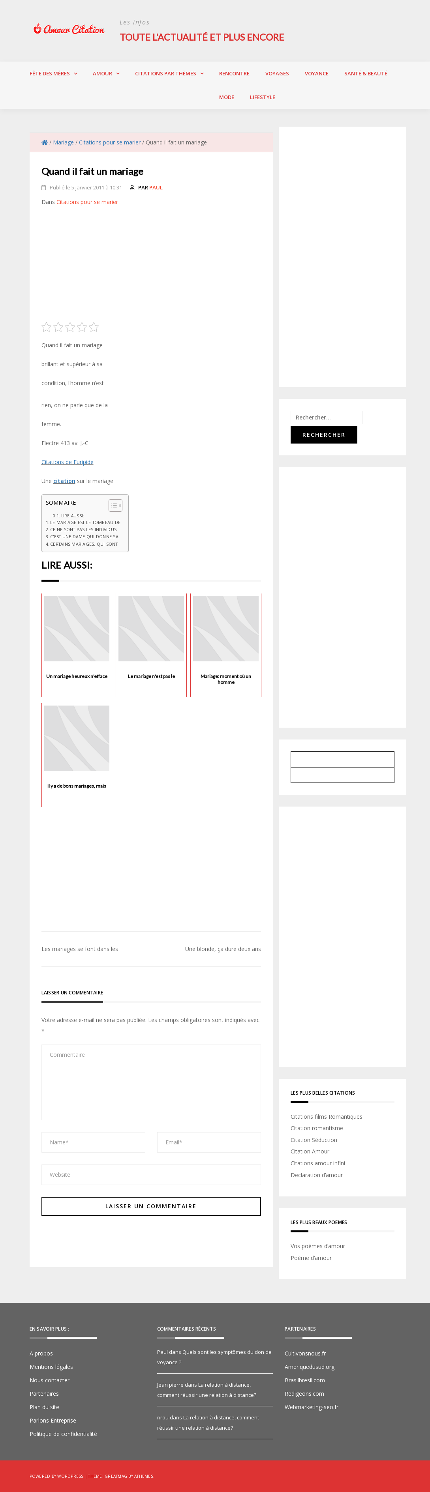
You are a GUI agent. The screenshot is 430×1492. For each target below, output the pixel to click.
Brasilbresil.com (305, 1380)
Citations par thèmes (165, 73)
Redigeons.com (304, 1393)
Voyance (317, 73)
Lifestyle (262, 96)
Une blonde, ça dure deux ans (223, 949)
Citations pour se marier (87, 201)
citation (64, 480)
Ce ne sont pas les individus (83, 529)
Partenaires (44, 1393)
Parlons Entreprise (53, 1420)
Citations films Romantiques (326, 1116)
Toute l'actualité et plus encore (203, 37)
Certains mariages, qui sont (84, 544)
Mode (226, 96)
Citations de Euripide (67, 461)
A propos (41, 1353)
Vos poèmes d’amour (318, 1246)
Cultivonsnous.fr (305, 1353)
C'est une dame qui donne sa (84, 536)
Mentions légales (51, 1366)
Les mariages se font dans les (79, 949)
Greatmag (116, 1476)
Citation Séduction (314, 1139)
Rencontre (234, 73)
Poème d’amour (311, 1257)
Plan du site (44, 1407)
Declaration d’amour (317, 1174)
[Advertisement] (151, 266)
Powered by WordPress (57, 1476)
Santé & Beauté (365, 73)
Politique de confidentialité (63, 1434)
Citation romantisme (317, 1128)
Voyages (277, 73)
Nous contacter (49, 1380)
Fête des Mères (50, 73)
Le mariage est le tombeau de (85, 522)
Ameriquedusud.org (309, 1366)
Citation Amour (310, 1151)
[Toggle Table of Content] (111, 505)
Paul (156, 187)
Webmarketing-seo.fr (311, 1407)
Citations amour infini (318, 1162)
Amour (102, 73)
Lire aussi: (72, 515)
